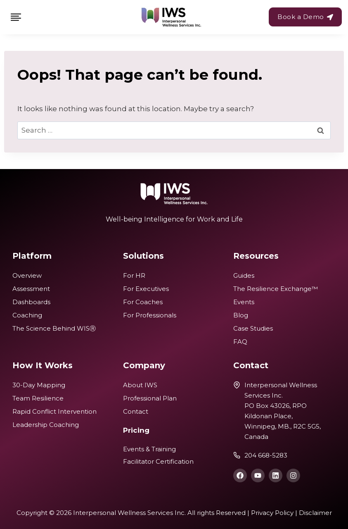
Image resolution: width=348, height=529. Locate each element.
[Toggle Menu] (16, 17)
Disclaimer (315, 513)
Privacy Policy (272, 513)
